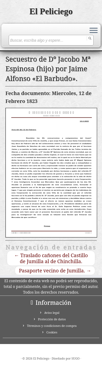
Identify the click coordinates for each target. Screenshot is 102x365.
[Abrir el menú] (93, 31)
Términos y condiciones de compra (51, 326)
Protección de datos (52, 319)
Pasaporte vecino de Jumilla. (55, 270)
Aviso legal (52, 313)
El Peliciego (51, 11)
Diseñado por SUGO (66, 358)
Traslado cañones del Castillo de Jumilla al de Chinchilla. (51, 258)
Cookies (51, 332)
